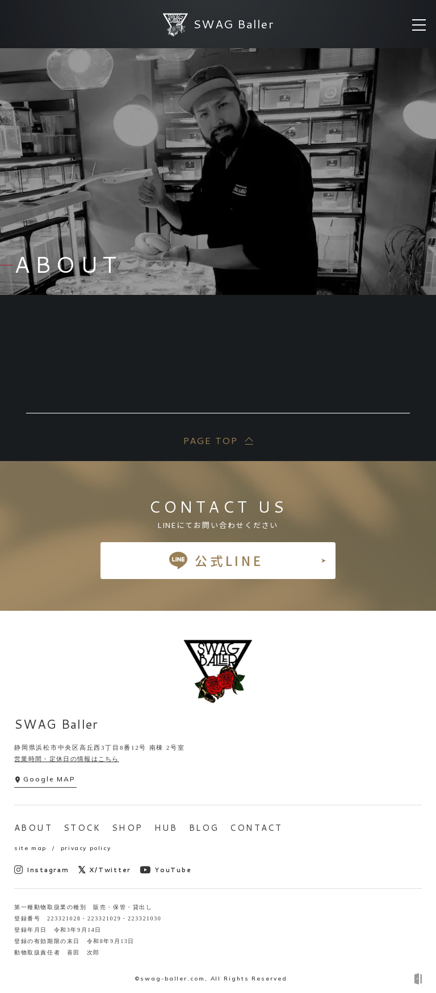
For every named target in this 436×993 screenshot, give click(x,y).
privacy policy (86, 848)
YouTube (165, 869)
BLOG (204, 828)
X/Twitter (105, 869)
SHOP (127, 828)
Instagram (41, 869)
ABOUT (33, 828)
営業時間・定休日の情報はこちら (66, 758)
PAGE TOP (210, 440)
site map (30, 848)
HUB (166, 828)
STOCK (82, 828)
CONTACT (256, 828)
